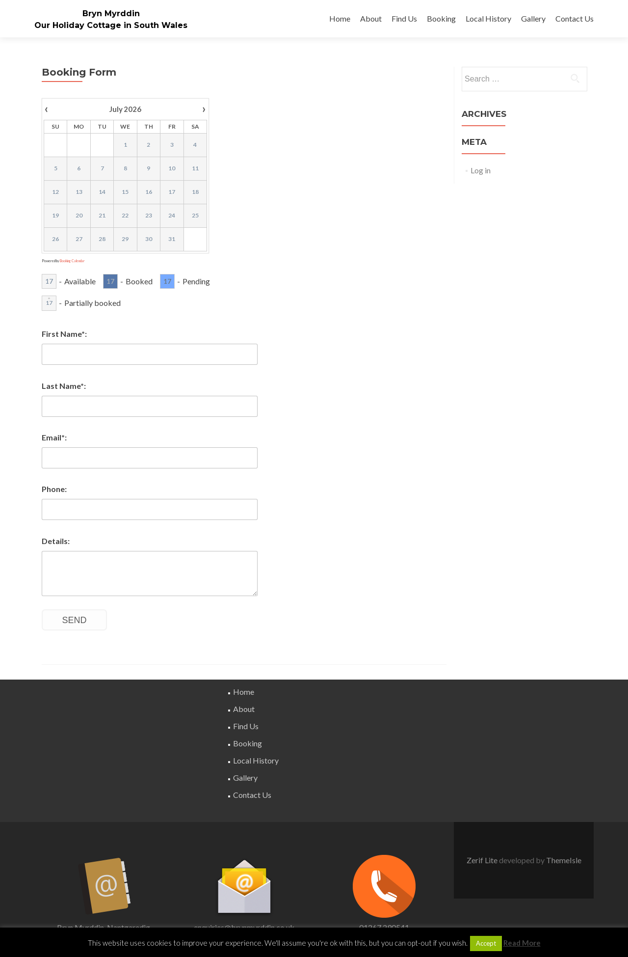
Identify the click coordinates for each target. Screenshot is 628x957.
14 (102, 191)
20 (79, 215)
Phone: (54, 488)
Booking (441, 18)
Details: (56, 541)
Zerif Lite (483, 860)
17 (171, 191)
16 (148, 191)
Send (74, 620)
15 (125, 191)
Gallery (533, 18)
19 (55, 215)
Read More (522, 942)
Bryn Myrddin (111, 13)
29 (125, 239)
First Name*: (64, 333)
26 (55, 239)
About (371, 18)
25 (195, 215)
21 (102, 215)
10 (171, 168)
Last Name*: (64, 385)
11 (195, 168)
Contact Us (574, 18)
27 (79, 239)
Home (339, 18)
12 (55, 191)
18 (195, 191)
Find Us (404, 18)
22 (125, 215)
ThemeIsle (563, 860)
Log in (481, 170)
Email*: (54, 437)
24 (171, 215)
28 (102, 239)
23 (148, 215)
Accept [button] (486, 943)
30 (148, 239)
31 (171, 239)
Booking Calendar (72, 261)
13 (79, 191)
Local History (488, 18)
